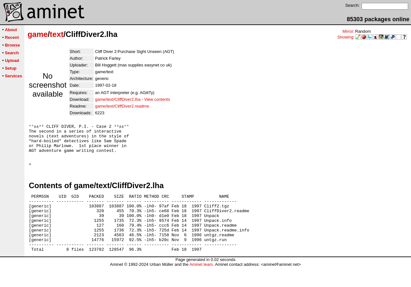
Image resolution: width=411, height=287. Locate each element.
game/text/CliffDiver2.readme (122, 106)
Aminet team (201, 284)
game (38, 34)
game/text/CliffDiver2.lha (117, 99)
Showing (345, 37)
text (57, 34)
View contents (157, 99)
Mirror (347, 31)
